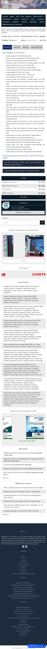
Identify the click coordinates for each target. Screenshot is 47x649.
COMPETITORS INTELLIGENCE (23, 587)
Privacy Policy (23, 563)
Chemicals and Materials (23, 609)
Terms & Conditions (23, 565)
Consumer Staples (23, 624)
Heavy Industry (23, 616)
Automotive (23, 622)
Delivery (23, 567)
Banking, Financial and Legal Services (23, 626)
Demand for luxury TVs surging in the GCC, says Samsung (22, 491)
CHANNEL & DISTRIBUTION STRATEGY (23, 589)
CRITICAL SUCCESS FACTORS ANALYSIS (23, 598)
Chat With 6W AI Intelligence (36, 646)
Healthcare (23, 620)
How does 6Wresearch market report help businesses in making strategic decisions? (23, 163)
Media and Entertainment (23, 631)
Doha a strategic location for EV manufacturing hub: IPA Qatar (23, 487)
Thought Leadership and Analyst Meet (23, 573)
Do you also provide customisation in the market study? (23, 171)
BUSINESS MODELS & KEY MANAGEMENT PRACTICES (23, 596)
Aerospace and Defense (23, 607)
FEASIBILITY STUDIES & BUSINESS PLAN (23, 585)
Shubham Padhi (31, 40)
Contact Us (23, 571)
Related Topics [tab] (26, 47)
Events (23, 558)
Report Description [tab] (7, 47)
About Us (23, 556)
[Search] (40, 2)
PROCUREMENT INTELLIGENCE (23, 591)
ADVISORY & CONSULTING (23, 583)
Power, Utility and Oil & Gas (23, 613)
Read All (6, 478)
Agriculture (23, 635)
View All (24, 260)
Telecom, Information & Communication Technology (23, 618)
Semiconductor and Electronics (23, 611)
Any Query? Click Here (23, 212)
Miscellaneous (23, 633)
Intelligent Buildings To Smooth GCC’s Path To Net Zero (21, 511)
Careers (23, 560)
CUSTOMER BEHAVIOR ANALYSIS (23, 593)
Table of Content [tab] (17, 47)
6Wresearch (19, 648)
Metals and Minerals (23, 628)
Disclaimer (23, 569)
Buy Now (23, 197)
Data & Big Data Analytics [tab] (36, 47)
